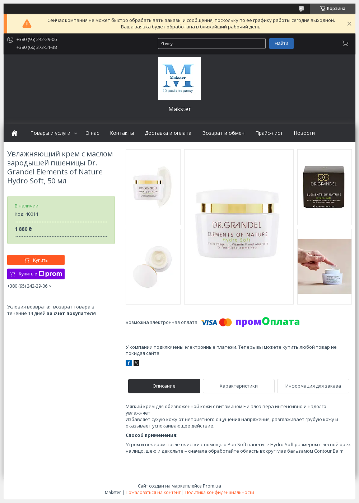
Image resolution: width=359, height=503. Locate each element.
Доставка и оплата (168, 133)
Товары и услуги (50, 133)
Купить (40, 260)
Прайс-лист (269, 133)
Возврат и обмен (223, 133)
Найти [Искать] (281, 43)
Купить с (40, 274)
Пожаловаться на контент (153, 492)
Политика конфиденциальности (219, 492)
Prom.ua (212, 486)
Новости (304, 133)
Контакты (122, 133)
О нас (92, 133)
